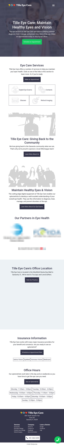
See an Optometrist (32, 382)
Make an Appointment (32, 79)
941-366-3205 (32, 438)
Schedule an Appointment (32, 42)
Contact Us (31, 428)
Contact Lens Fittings (19, 430)
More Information (32, 432)
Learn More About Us (32, 154)
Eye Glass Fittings (18, 428)
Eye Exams (17, 426)
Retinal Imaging (18, 432)
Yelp (41, 430)
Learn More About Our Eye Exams (32, 207)
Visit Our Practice (32, 280)
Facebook (30, 430)
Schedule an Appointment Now (32, 352)
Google (41, 426)
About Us (30, 426)
